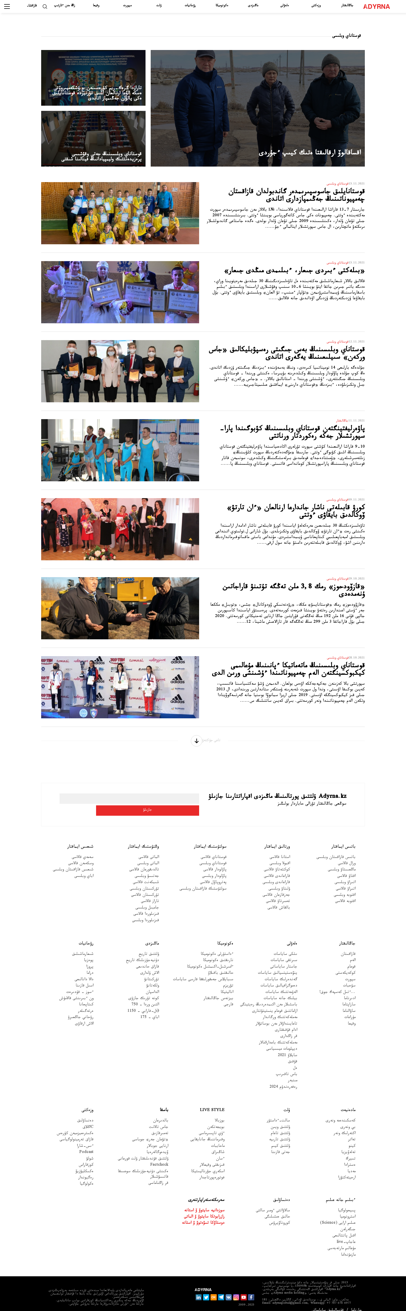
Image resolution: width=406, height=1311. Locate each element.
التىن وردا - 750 (145, 997)
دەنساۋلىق (85, 1113)
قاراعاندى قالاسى (277, 868)
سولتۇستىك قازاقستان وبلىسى (203, 881)
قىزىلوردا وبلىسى (145, 912)
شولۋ (89, 1151)
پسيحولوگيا (347, 1203)
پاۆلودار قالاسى (215, 862)
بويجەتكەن (215, 1119)
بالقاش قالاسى (278, 900)
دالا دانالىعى (84, 972)
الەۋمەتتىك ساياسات (281, 984)
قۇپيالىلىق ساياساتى (327, 1303)
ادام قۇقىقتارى (286, 1022)
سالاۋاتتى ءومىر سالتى (273, 1203)
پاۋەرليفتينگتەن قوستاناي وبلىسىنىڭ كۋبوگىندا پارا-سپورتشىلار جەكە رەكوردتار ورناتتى (293, 439)
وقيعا (96, 6)
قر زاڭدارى (288, 1028)
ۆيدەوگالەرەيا (157, 1145)
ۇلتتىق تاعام (280, 1125)
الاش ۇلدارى (149, 965)
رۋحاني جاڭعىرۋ (80, 1010)
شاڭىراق (218, 1145)
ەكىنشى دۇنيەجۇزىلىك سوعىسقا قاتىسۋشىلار (143, 1166)
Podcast (86, 1145)
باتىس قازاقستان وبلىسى (336, 849)
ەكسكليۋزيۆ (84, 1163)
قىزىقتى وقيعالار (212, 1157)
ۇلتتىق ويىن (280, 1119)
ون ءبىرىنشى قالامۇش (76, 990)
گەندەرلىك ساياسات (281, 972)
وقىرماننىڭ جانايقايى (207, 1132)
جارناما (356, 1303)
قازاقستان (348, 946)
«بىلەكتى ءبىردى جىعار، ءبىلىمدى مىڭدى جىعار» (292, 277)
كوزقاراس (86, 1157)
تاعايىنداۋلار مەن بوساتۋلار (276, 1016)
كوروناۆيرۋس (279, 1215)
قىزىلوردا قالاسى (146, 906)
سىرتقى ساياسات (284, 953)
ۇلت (158, 6)
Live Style (212, 1103)
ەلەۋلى (284, 6)
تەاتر (352, 1132)
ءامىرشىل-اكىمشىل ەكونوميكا (210, 959)
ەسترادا (350, 1157)
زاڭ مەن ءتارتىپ (64, 6)
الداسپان (152, 984)
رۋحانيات (190, 6)
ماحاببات (217, 1138)
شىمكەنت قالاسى (146, 875)
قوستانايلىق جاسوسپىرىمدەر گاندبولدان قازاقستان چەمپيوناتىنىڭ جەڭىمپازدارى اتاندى (286, 198)
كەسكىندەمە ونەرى (341, 1113)
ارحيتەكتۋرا (347, 1170)
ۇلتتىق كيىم (280, 1138)
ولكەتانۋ (152, 978)
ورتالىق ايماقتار (277, 839)
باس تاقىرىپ (286, 1066)
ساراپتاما (349, 997)
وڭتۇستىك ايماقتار (143, 839)
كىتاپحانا (86, 997)
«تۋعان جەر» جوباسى (150, 1132)
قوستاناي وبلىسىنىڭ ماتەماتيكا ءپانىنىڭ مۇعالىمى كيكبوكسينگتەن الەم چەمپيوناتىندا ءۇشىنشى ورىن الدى (290, 676)
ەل (295, 1060)
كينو (352, 1138)
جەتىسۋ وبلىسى (147, 868)
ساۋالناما (349, 1003)
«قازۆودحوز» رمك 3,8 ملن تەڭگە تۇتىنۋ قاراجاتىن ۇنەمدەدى (294, 593)
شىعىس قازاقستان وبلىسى (73, 862)
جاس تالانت (158, 1119)
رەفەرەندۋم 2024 (283, 1079)
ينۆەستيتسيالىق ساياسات (277, 965)
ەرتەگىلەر (85, 1003)
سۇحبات (349, 978)
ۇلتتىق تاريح (149, 946)
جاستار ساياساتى (283, 959)
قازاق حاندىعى (147, 959)
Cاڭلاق (88, 1119)
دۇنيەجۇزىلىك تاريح (142, 953)
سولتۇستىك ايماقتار (210, 839)
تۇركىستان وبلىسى (144, 881)
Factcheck (159, 1157)
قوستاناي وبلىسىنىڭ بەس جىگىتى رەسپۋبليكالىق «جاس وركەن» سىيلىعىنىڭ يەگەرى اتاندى (292, 360)
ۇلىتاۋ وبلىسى (279, 881)
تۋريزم (228, 978)
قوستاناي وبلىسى (213, 855)
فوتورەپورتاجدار (211, 1170)
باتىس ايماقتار (343, 839)
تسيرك (351, 1151)
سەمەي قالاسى (82, 849)
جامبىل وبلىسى (147, 900)
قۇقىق (292, 1054)
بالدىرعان (160, 1113)
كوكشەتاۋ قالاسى (277, 862)
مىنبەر (292, 1073)
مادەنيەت (348, 1103)
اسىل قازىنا (84, 978)
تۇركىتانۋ (151, 972)
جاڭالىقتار (347, 6)
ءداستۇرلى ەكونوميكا (217, 946)
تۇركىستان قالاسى (145, 887)
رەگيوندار (85, 1170)
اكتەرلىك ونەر (345, 1125)
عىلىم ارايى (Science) (338, 1215)
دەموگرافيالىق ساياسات (278, 978)
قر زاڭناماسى (158, 1175)
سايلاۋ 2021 (287, 1047)
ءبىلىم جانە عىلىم (341, 1192)
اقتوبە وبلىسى (345, 887)
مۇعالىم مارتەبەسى (342, 1241)
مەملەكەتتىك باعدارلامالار (278, 1035)
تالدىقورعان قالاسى (144, 862)
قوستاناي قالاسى (214, 849)
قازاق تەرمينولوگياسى (76, 1132)
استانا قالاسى (280, 849)
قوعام (351, 959)
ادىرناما (350, 990)
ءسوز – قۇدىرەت (79, 984)
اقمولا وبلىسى (280, 855)
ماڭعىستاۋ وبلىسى (342, 862)
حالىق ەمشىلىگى (277, 1209)
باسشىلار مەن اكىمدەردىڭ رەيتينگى (268, 997)
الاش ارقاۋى (84, 1016)
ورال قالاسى (347, 855)
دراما (89, 965)
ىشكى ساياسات (285, 946)
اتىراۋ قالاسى (346, 881)
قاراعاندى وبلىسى (276, 875)
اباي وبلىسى (83, 868)
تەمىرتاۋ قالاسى (278, 894)
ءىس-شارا (85, 1138)
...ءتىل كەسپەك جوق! (337, 984)
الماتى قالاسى (149, 849)
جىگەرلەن (348, 1221)
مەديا (351, 1163)
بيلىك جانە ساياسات (280, 990)
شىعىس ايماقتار (80, 839)
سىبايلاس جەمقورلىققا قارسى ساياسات (203, 972)
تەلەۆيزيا (348, 1145)
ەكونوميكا (222, 6)
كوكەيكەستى (346, 965)
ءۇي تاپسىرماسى (211, 1125)
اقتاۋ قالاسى (346, 868)
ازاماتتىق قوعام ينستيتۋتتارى (274, 1003)
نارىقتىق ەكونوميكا (218, 953)
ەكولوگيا (86, 1176)
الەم (353, 953)
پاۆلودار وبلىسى (214, 868)
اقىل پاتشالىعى (344, 1228)
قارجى (228, 997)
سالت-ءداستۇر (278, 1113)
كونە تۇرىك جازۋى (143, 990)
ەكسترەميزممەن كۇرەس (75, 1125)
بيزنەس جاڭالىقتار (218, 990)
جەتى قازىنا (280, 1145)
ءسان (220, 1151)
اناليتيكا (227, 984)
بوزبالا (219, 1113)
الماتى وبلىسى (148, 855)
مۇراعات (350, 1010)
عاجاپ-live (346, 1234)
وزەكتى (316, 6)
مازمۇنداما (348, 1247)
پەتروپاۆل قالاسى (213, 875)
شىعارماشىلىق (82, 946)
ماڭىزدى (253, 6)
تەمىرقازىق (159, 1125)
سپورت (127, 6)
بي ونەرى (348, 1119)
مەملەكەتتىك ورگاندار (280, 1010)
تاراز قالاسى (150, 894)
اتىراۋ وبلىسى (345, 875)
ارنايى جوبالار (157, 1138)
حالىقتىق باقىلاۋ (220, 965)
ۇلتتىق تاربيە (279, 1132)
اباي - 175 (149, 1010)
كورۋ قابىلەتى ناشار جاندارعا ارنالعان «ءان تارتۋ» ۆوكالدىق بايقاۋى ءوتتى (291, 514)
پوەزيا (88, 953)
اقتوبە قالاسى (345, 894)
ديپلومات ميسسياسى (281, 1041)
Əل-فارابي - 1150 (143, 1003)
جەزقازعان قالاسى (276, 887)
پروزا (89, 959)
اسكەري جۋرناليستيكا (207, 1163)
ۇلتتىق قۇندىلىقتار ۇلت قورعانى (143, 1151)
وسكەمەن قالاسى (80, 855)
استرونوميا (348, 1209)
